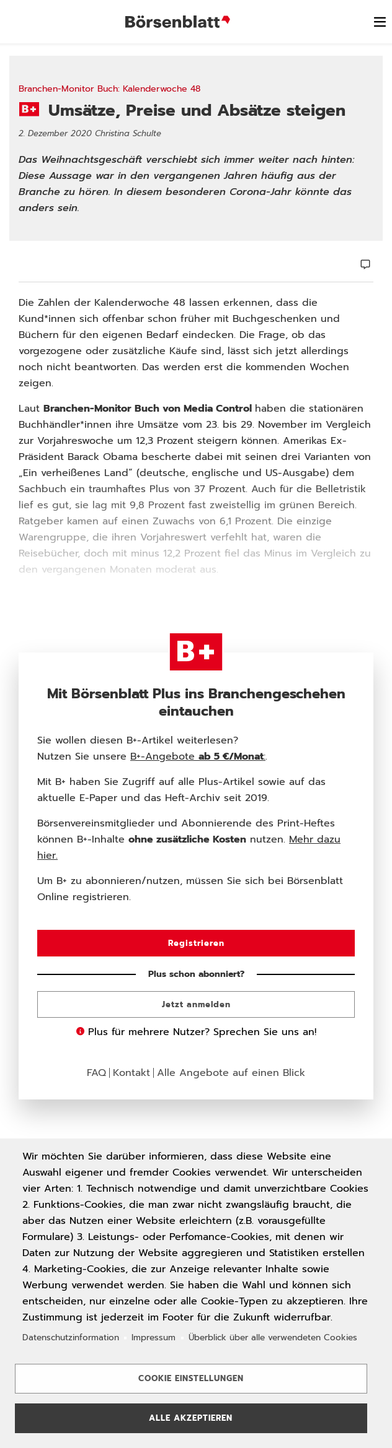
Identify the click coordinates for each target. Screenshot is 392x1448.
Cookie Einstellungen (191, 1378)
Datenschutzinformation (70, 1337)
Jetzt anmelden (196, 1004)
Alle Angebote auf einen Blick (231, 1072)
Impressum (153, 1337)
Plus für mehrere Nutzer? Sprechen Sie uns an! (196, 1032)
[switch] (379, 21)
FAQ (96, 1072)
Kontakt (131, 1072)
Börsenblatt (179, 21)
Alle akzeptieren (191, 1418)
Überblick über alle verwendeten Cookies (273, 1337)
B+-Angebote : (197, 756)
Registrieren (196, 943)
